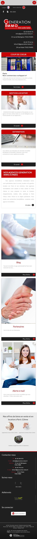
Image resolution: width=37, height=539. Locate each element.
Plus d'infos (29, 275)
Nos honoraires (19, 526)
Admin (27, 526)
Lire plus (29, 205)
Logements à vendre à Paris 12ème (27, 432)
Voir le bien (18, 87)
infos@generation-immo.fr (24, 34)
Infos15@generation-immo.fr (23, 44)
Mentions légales (12, 526)
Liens (24, 526)
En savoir (18, 126)
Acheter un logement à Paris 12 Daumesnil (18, 445)
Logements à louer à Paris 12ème (10, 432)
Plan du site (5, 526)
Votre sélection (17, 7)
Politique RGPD (21, 528)
